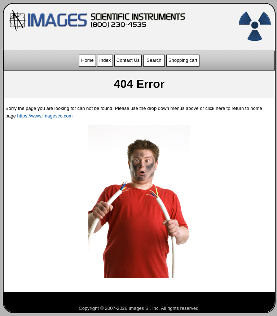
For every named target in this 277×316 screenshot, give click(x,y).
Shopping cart (182, 60)
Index (105, 60)
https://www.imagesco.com (45, 116)
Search (154, 60)
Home (87, 60)
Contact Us (128, 60)
